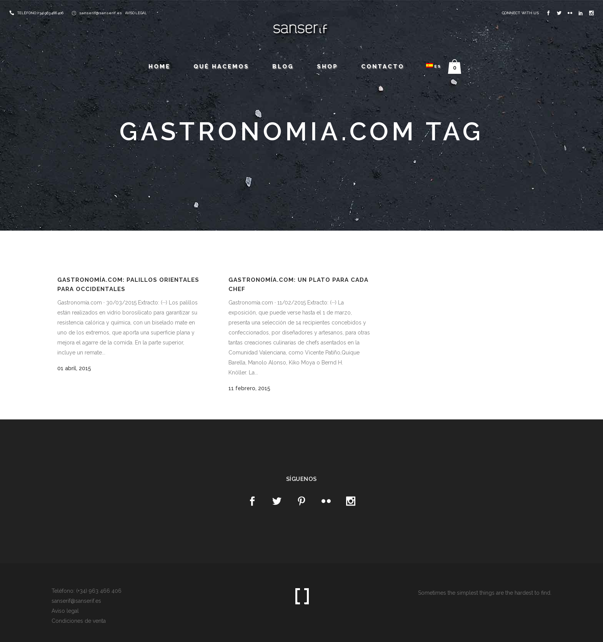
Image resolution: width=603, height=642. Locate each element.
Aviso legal (65, 611)
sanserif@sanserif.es (100, 13)
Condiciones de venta (79, 621)
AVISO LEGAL (136, 13)
